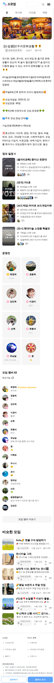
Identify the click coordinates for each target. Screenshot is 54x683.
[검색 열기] (43, 4)
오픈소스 (33, 656)
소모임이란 (9, 643)
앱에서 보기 (40, 679)
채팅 (45, 12)
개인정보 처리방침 (37, 649)
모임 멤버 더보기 (27, 519)
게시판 (18, 12)
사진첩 (32, 12)
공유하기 (14, 679)
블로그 (7, 656)
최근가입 (8, 378)
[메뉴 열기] (49, 4)
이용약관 (33, 643)
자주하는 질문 (10, 649)
